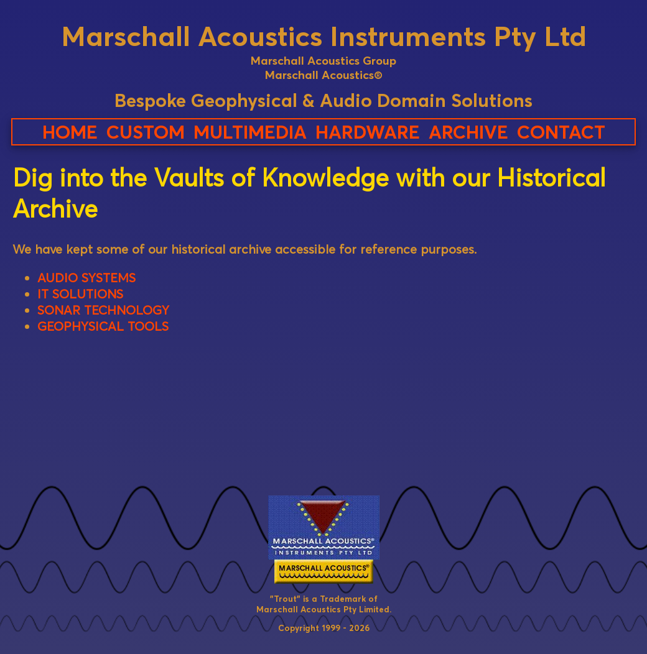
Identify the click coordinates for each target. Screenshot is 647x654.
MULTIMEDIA (250, 132)
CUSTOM (145, 132)
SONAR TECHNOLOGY (103, 310)
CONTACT (561, 132)
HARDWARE (367, 132)
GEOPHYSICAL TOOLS (103, 326)
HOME (70, 132)
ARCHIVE (468, 132)
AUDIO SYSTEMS (86, 278)
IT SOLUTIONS (80, 294)
